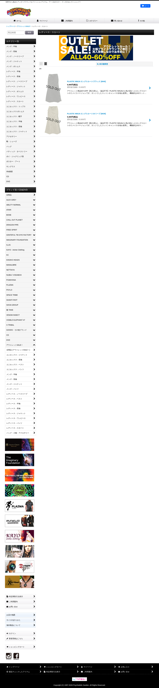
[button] (141, 20)
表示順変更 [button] (102, 64)
